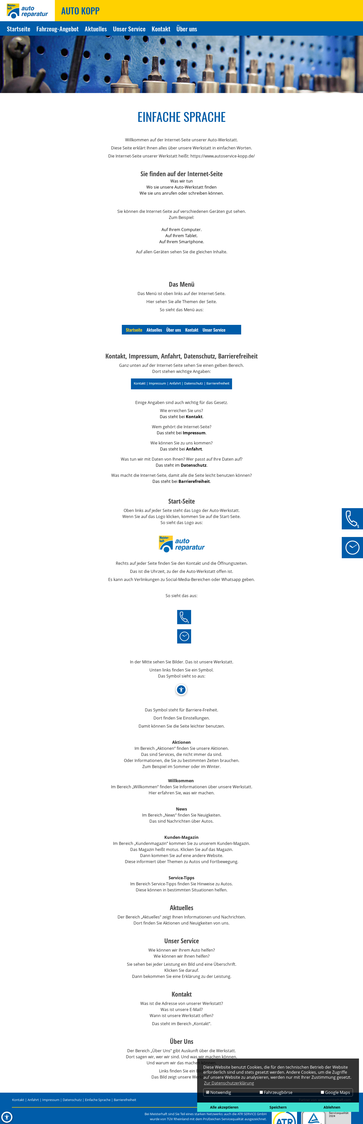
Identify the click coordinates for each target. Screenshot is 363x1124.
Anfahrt (33, 1099)
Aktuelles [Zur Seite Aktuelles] (96, 28)
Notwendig (218, 1092)
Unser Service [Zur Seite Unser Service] (129, 28)
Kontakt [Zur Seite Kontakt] (161, 28)
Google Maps (335, 1092)
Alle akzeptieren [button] (224, 1107)
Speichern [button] (278, 1107)
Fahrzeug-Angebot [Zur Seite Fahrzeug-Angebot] (57, 28)
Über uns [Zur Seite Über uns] (186, 28)
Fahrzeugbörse (276, 1092)
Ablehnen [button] (332, 1107)
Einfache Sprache (97, 1099)
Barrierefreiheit (125, 1099)
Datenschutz (72, 1099)
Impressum (50, 1099)
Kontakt (18, 1099)
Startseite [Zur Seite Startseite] (18, 28)
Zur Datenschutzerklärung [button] (229, 1083)
